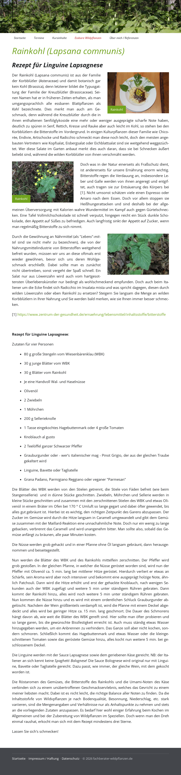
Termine (39, 38)
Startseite (20, 38)
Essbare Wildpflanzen (88, 38)
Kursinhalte (59, 38)
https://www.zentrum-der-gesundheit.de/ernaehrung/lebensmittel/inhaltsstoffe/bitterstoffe (91, 314)
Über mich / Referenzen (124, 38)
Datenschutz (70, 758)
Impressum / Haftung (44, 758)
